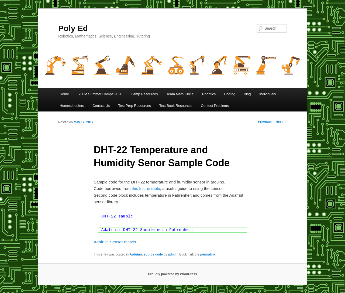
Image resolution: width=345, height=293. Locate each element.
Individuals (267, 94)
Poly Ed (73, 28)
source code (153, 254)
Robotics (209, 94)
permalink (208, 254)
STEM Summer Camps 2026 (99, 94)
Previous (263, 122)
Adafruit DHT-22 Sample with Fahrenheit (147, 230)
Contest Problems (215, 106)
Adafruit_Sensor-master (115, 242)
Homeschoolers (72, 106)
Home (64, 94)
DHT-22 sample (117, 216)
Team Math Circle (180, 94)
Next (281, 122)
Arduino (136, 254)
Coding (229, 94)
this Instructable (146, 188)
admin (172, 254)
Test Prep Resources (134, 106)
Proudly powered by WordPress (172, 274)
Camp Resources (144, 94)
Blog (247, 94)
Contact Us (101, 106)
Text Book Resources (175, 106)
